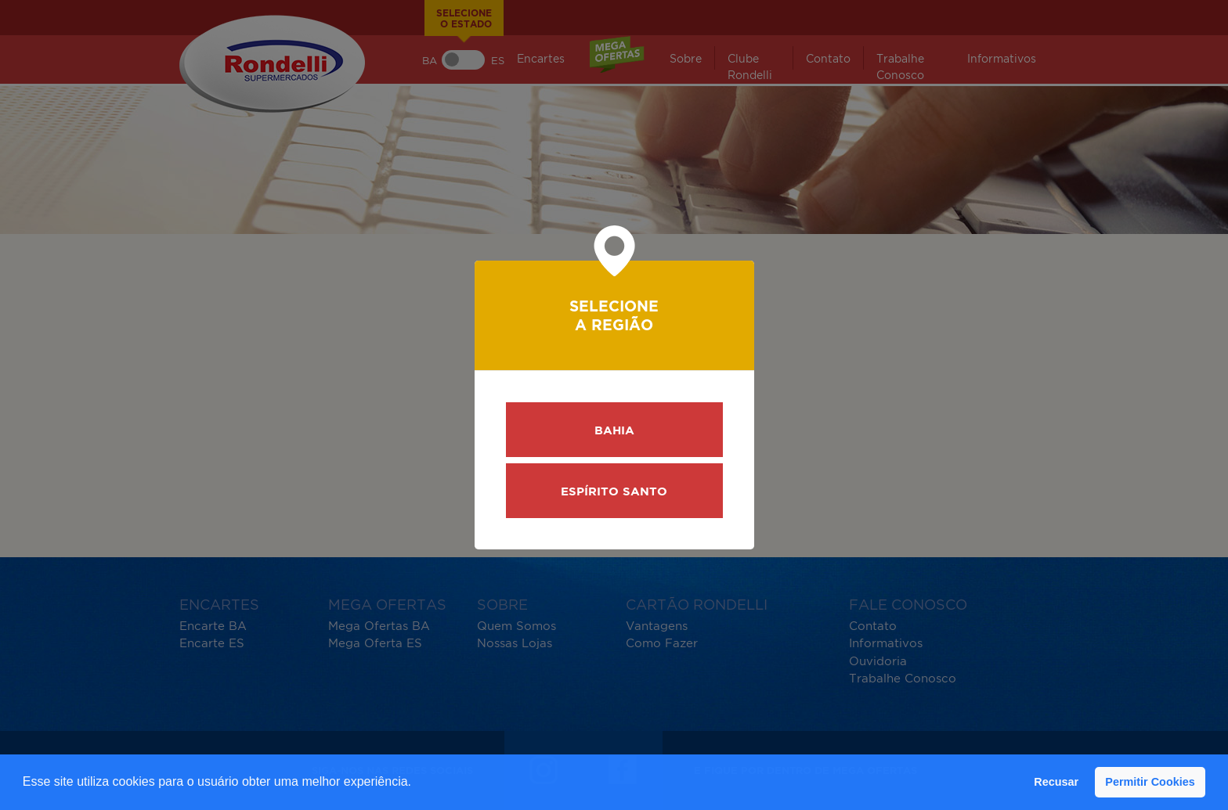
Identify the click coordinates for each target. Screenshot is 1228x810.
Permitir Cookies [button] (1149, 782)
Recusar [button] (1056, 782)
